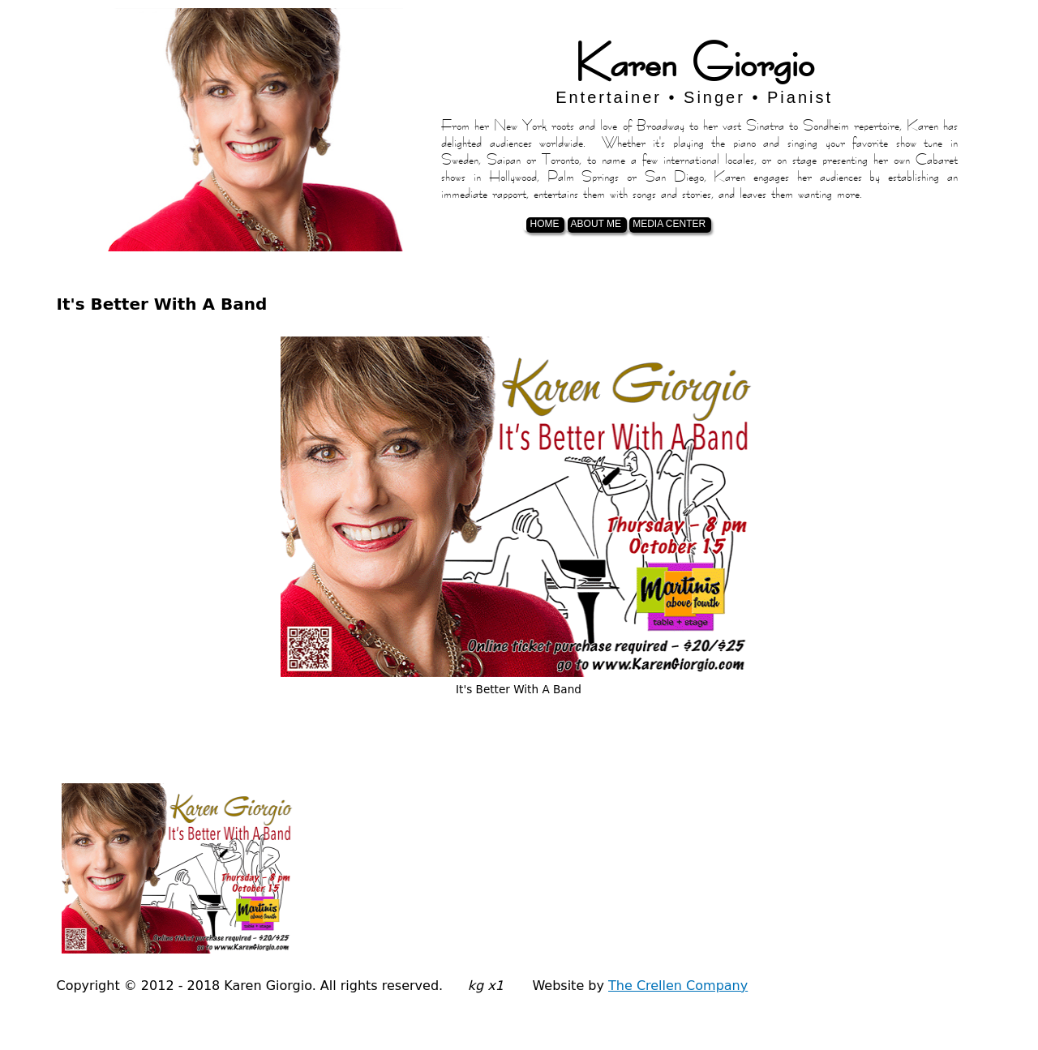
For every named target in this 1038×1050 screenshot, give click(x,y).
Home (544, 223)
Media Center (669, 223)
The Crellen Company (678, 985)
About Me (596, 223)
